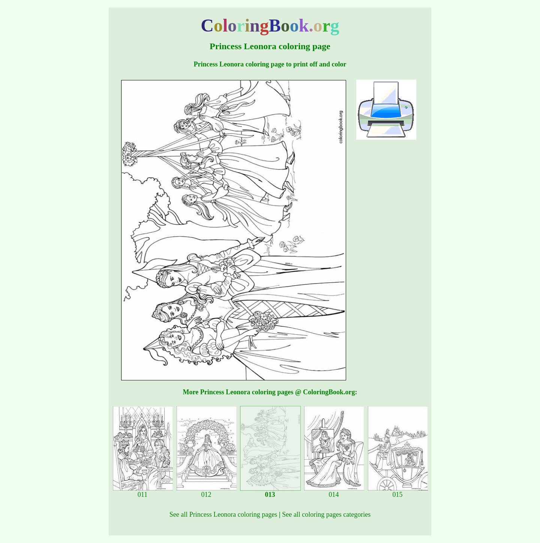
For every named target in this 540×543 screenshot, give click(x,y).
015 (398, 491)
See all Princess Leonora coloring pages (223, 514)
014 (334, 491)
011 (142, 491)
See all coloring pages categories (326, 514)
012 (206, 491)
